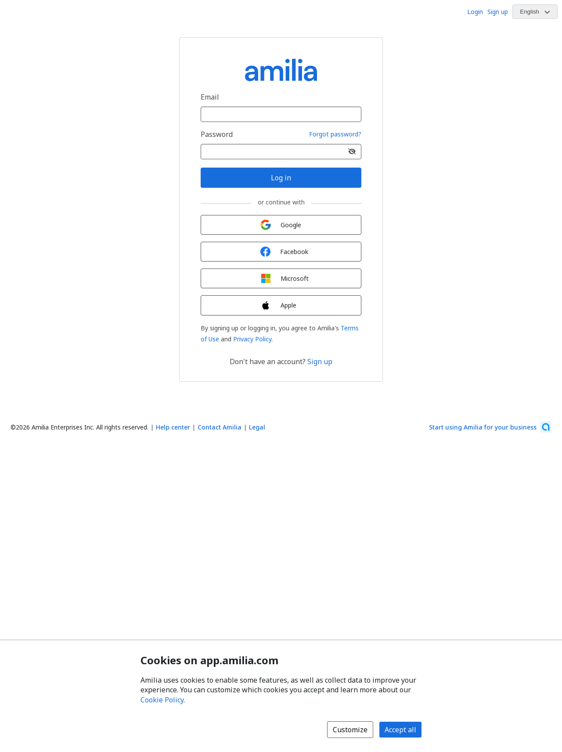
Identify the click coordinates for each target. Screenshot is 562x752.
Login (475, 11)
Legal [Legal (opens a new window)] (257, 427)
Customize (350, 729)
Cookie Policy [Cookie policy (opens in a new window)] (162, 700)
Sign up (497, 11)
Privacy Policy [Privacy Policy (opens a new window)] (252, 339)
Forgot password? (335, 134)
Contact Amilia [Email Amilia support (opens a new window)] (219, 427)
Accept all (400, 729)
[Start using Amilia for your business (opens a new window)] (490, 427)
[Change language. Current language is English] (535, 11)
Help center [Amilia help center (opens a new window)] (173, 427)
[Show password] (352, 151)
